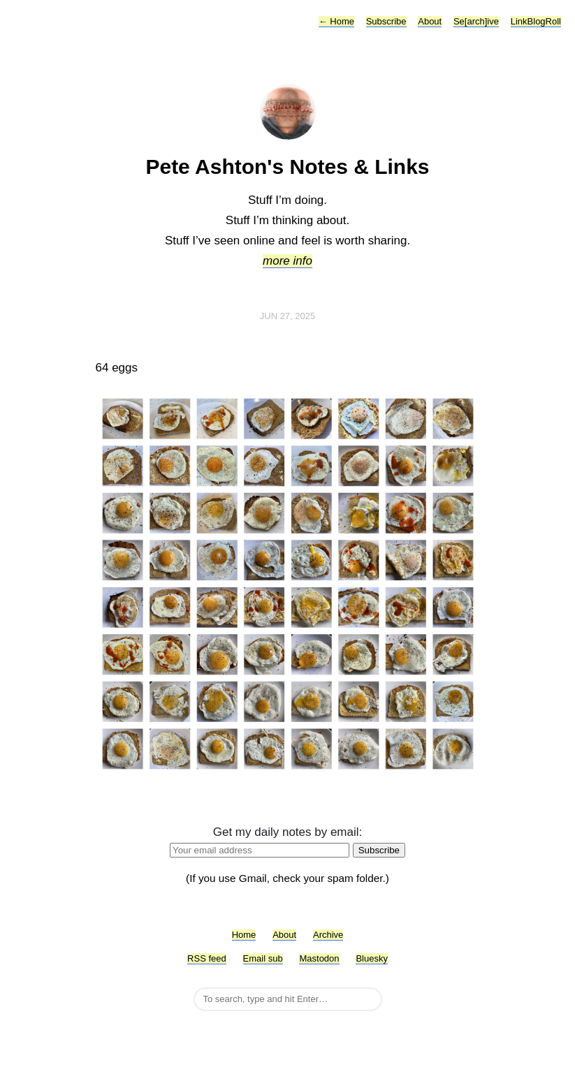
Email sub (263, 958)
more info (287, 260)
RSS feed (206, 958)
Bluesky (372, 958)
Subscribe (386, 21)
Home (336, 21)
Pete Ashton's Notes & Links (287, 166)
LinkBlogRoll (536, 21)
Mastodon (319, 958)
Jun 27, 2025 (288, 316)
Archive (328, 934)
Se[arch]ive (476, 21)
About (430, 21)
